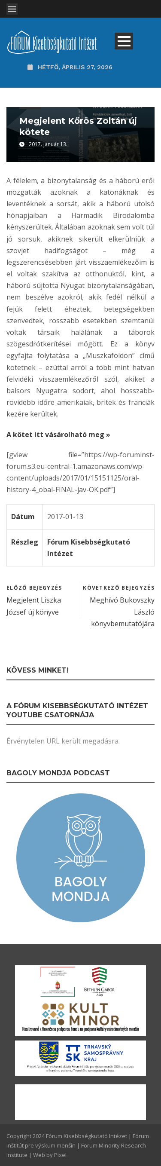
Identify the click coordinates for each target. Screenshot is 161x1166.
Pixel (60, 1155)
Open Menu (12, 9)
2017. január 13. (48, 144)
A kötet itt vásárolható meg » (58, 434)
